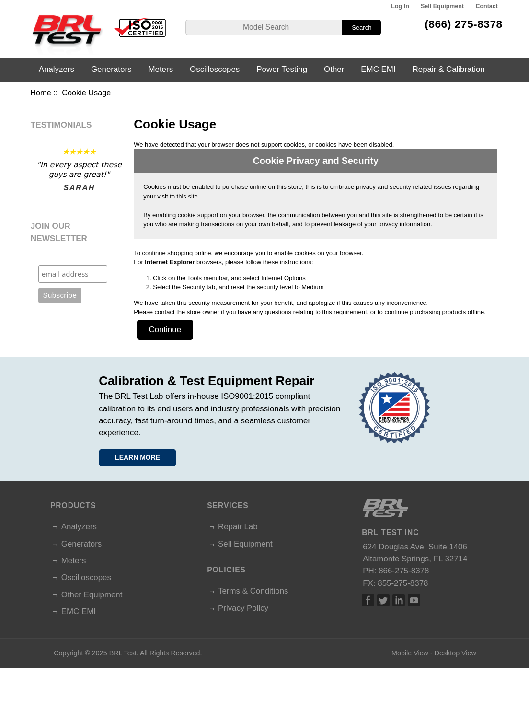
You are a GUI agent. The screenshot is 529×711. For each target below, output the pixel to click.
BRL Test (123, 653)
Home (40, 92)
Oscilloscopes (215, 69)
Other (334, 69)
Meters (160, 69)
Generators (111, 69)
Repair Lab (238, 526)
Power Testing (281, 69)
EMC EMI (378, 69)
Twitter (383, 600)
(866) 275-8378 (464, 24)
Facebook (368, 600)
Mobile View (409, 653)
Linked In (398, 600)
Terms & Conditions (253, 590)
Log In (400, 6)
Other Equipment (92, 594)
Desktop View (455, 653)
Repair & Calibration (449, 69)
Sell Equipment (442, 6)
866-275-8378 (404, 570)
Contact (486, 6)
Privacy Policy (243, 608)
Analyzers (56, 69)
